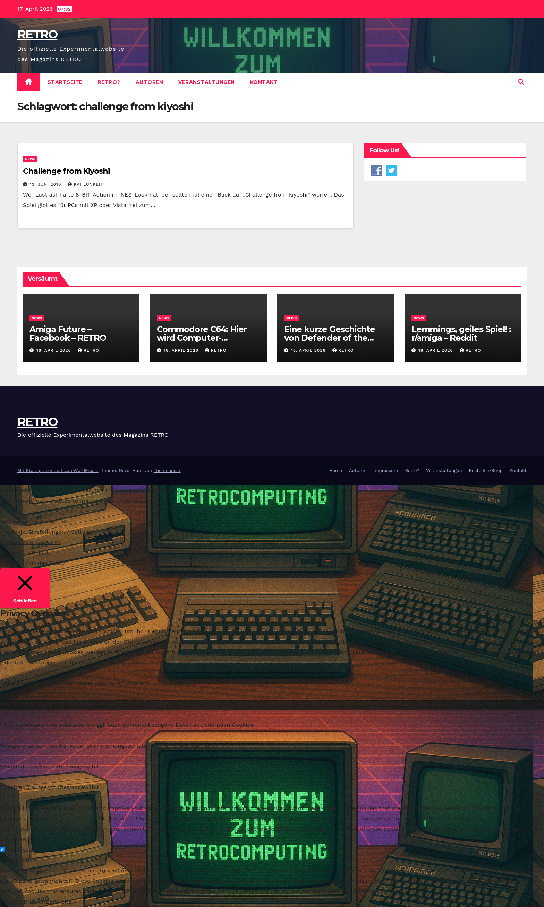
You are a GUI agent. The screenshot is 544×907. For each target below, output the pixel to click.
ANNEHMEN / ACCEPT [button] (31, 542)
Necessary (23, 849)
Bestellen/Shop (485, 470)
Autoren (149, 82)
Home (335, 470)
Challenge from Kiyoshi (66, 171)
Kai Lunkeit (85, 184)
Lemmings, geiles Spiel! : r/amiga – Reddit (461, 333)
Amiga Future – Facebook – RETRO (68, 333)
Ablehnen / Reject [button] (24, 552)
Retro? (109, 82)
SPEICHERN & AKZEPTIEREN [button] (38, 901)
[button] (521, 82)
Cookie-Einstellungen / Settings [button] (50, 532)
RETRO (37, 34)
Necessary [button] (14, 839)
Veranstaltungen (206, 82)
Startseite (65, 82)
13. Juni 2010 (46, 184)
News (30, 159)
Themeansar (167, 470)
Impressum (385, 470)
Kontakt (264, 82)
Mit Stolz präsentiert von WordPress (58, 470)
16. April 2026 (54, 350)
